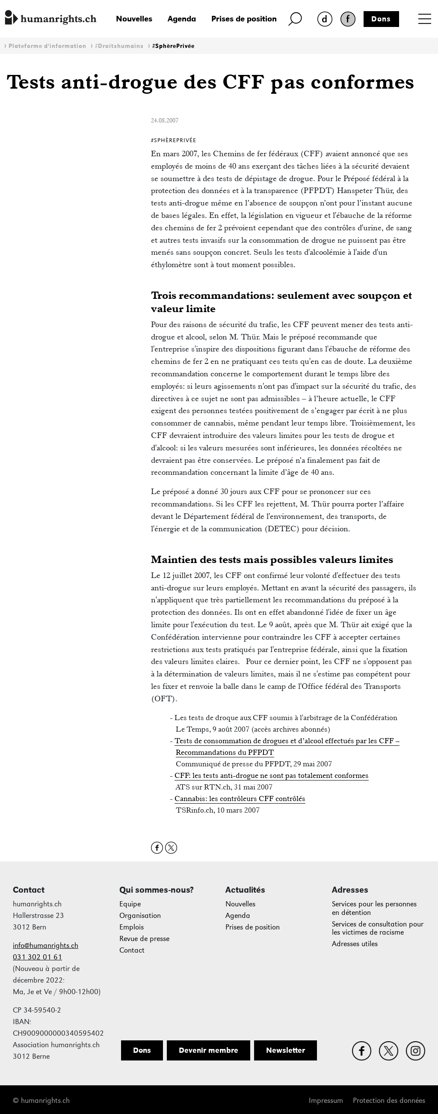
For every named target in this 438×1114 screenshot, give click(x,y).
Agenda (182, 19)
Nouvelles (134, 19)
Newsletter (285, 1050)
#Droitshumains (119, 46)
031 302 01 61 (37, 957)
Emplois (131, 927)
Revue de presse (144, 938)
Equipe (130, 904)
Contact (132, 950)
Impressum (326, 1100)
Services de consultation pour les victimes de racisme (377, 928)
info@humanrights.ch (45, 945)
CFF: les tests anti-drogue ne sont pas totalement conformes (272, 775)
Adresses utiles (355, 943)
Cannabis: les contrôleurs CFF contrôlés (240, 798)
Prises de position (244, 19)
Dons (381, 19)
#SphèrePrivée (173, 46)
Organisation (140, 915)
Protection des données (389, 1100)
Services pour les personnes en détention (374, 908)
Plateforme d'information (47, 46)
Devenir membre (208, 1050)
